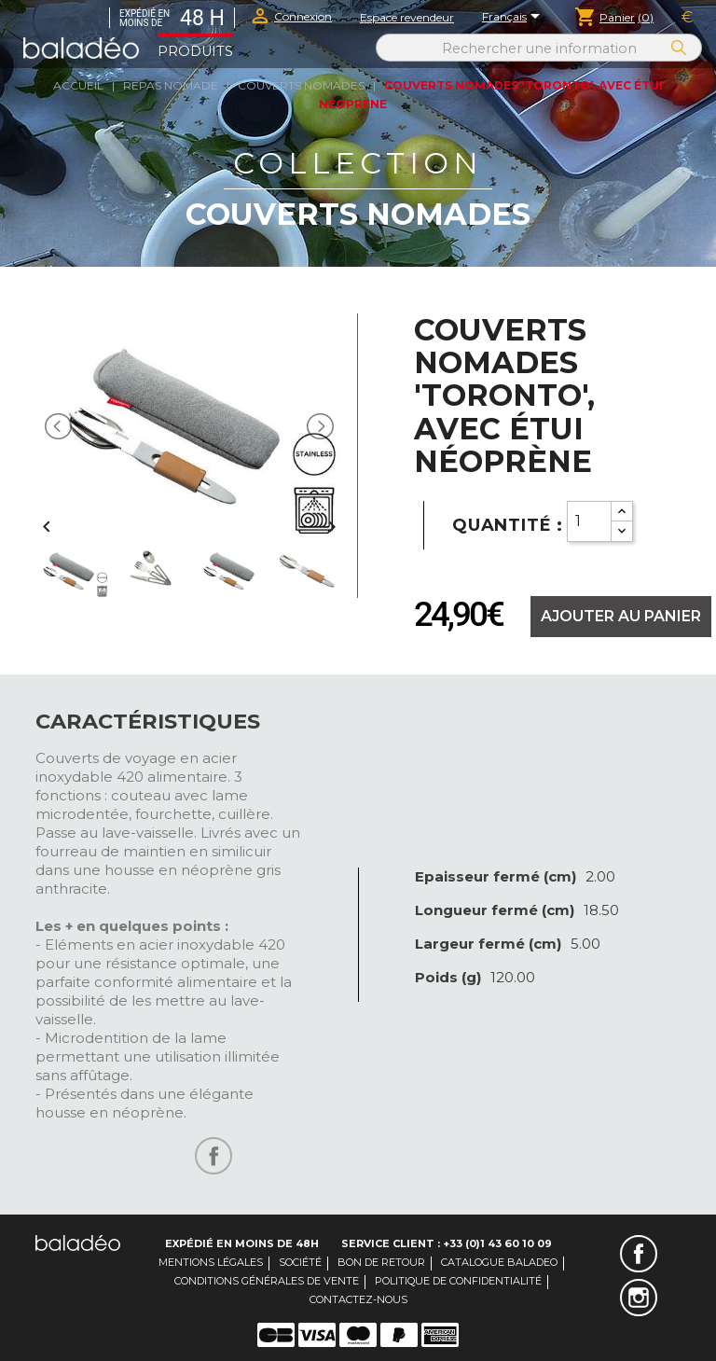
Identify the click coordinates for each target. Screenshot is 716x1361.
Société (300, 1262)
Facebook (638, 1254)
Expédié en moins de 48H (242, 1243)
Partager (213, 1156)
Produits (195, 51)
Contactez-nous (358, 1299)
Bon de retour (381, 1262)
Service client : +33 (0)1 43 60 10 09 (446, 1243)
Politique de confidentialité (458, 1280)
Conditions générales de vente (266, 1280)
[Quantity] (589, 521)
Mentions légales (210, 1262)
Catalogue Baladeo (499, 1262)
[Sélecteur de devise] (687, 17)
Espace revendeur (407, 17)
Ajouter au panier (621, 616)
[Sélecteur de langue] (514, 18)
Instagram (638, 1297)
